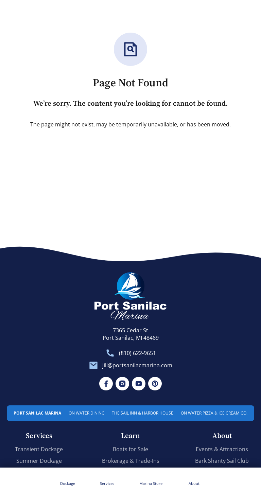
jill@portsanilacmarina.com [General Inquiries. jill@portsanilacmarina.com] (137, 365)
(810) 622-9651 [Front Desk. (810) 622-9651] (137, 353)
